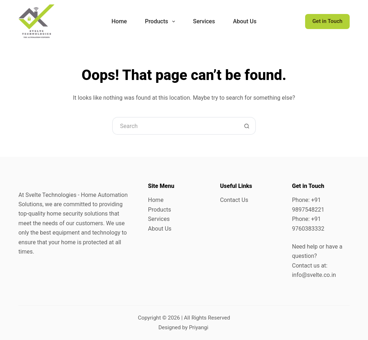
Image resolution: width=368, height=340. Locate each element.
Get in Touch (327, 21)
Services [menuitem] (204, 21)
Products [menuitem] (161, 21)
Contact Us (234, 200)
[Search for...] (175, 126)
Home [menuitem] (119, 21)
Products (159, 209)
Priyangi (198, 327)
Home (156, 200)
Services (159, 219)
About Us (159, 228)
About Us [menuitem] (245, 21)
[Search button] (247, 126)
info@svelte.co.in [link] (314, 274)
